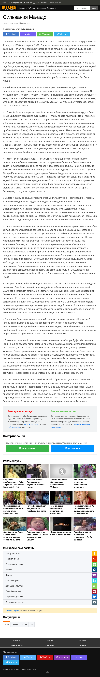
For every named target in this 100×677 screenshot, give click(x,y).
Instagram (62, 657)
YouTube (45, 657)
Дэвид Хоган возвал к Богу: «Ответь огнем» (60, 533)
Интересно (49, 645)
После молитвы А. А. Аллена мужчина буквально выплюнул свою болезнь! (84, 510)
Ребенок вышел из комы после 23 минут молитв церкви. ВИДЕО (37, 536)
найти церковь (14, 427)
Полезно (82, 645)
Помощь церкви (12, 610)
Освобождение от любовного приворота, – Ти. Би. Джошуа (83, 536)
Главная (22, 8)
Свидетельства (16, 645)
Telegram (62, 34)
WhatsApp (45, 34)
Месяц (24, 624)
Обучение (82, 640)
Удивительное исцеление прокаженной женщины (81, 483)
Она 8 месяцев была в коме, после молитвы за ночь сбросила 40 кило (13, 536)
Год (31, 624)
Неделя (15, 624)
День (7, 624)
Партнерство (72, 448)
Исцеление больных (45, 8)
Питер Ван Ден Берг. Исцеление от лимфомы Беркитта (36, 508)
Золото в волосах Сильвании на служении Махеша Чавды (36, 483)
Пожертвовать (27, 448)
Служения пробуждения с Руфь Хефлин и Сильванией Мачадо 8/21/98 (13, 483)
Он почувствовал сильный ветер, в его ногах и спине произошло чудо (13, 510)
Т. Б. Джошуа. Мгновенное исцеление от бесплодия (56, 510)
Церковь (49, 640)
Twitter (28, 657)
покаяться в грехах (31, 424)
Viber (28, 34)
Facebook (11, 34)
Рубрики (31, 8)
